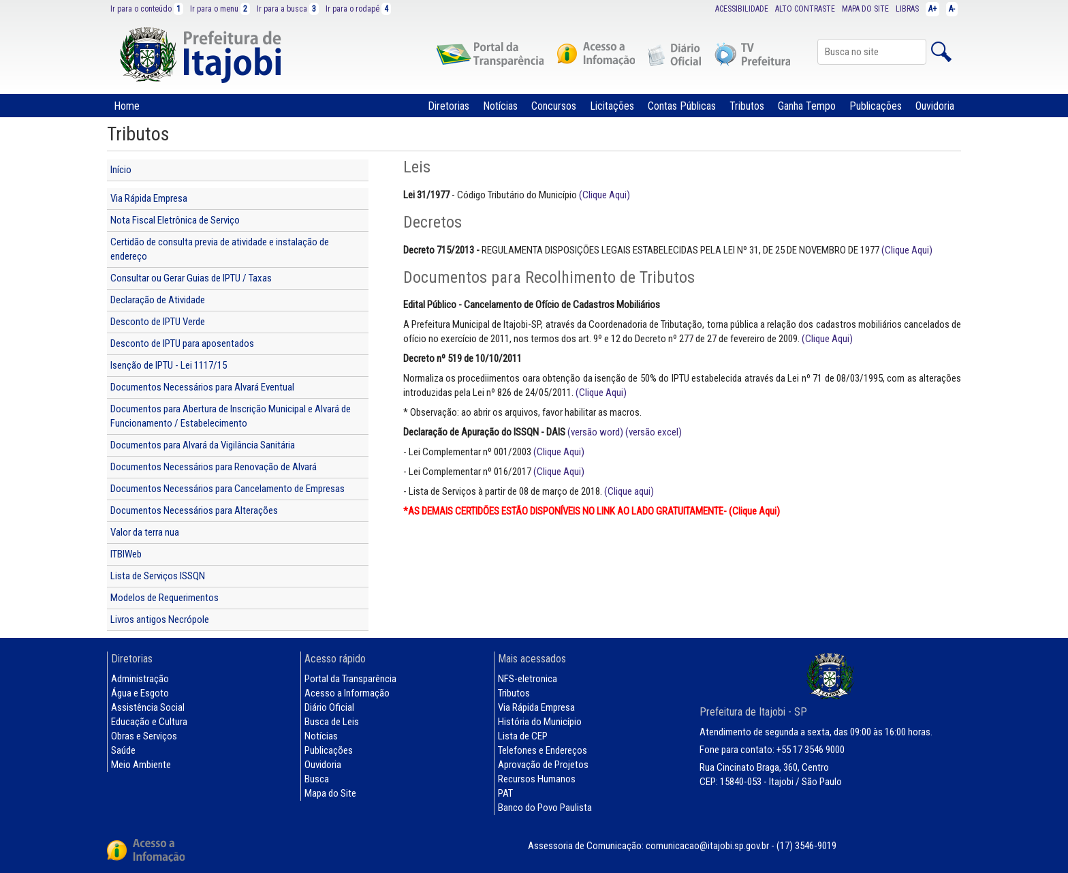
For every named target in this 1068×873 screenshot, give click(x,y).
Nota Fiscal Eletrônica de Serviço (175, 220)
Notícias (500, 105)
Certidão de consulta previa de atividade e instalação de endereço (219, 249)
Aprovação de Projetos (543, 765)
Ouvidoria (934, 105)
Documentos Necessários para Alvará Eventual (202, 387)
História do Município (540, 722)
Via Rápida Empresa (148, 198)
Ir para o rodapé (358, 9)
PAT (505, 793)
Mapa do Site (330, 793)
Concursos (553, 105)
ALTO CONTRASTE (805, 9)
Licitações (612, 105)
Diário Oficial (329, 707)
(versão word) (595, 432)
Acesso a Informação (347, 693)
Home (127, 105)
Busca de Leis (331, 722)
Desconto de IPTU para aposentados (182, 343)
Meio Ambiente (141, 765)
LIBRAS (907, 9)
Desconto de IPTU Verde (157, 322)
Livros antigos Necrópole (159, 619)
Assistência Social (148, 707)
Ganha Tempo (807, 105)
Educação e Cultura (149, 722)
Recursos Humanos (537, 779)
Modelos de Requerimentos (164, 598)
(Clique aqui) (629, 491)
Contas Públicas (682, 105)
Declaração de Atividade (157, 300)
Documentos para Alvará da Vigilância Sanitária (202, 445)
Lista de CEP (523, 736)
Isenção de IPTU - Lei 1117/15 (168, 365)
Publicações (875, 105)
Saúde (123, 750)
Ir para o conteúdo (146, 9)
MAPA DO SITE (865, 9)
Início (120, 170)
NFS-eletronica (527, 679)
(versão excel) (653, 432)
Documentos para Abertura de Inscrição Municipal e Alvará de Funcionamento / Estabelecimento (230, 416)
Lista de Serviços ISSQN (157, 576)
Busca (316, 779)
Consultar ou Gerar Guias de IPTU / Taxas (191, 278)
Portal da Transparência (350, 679)
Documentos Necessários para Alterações (194, 510)
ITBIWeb (126, 554)
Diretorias (448, 105)
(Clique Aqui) (604, 195)
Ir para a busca (288, 9)
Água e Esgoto (140, 693)
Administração (140, 679)
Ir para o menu (220, 9)
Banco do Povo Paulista (545, 807)
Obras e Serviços (144, 736)
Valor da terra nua (144, 532)
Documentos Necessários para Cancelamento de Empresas (227, 489)
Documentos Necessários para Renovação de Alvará (213, 467)
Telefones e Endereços (542, 750)
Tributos (746, 105)
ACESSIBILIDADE (741, 9)
